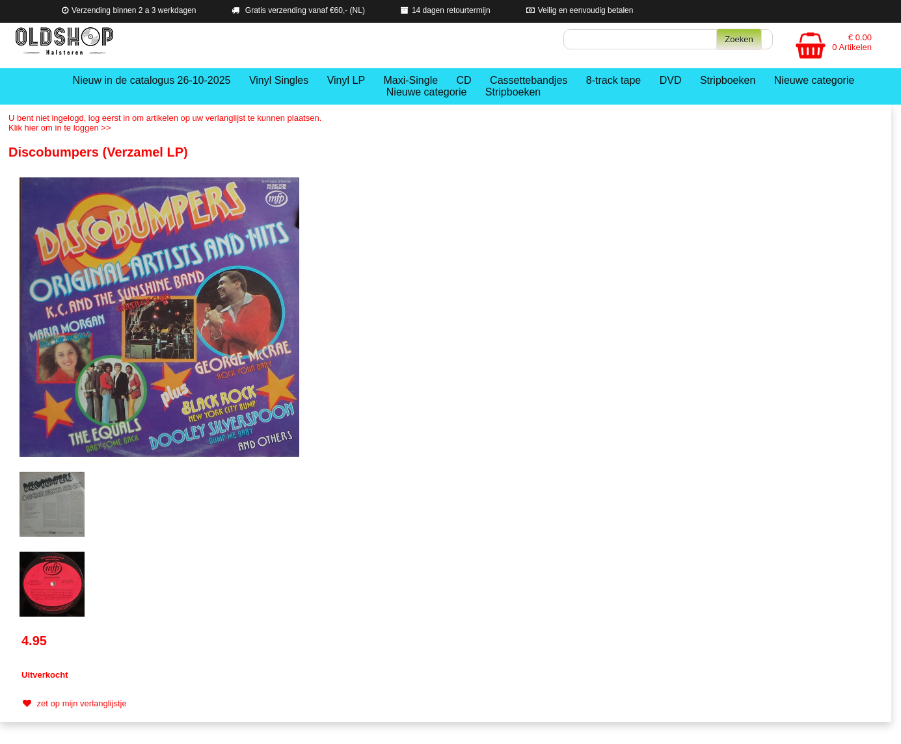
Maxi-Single (411, 80)
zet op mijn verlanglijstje (73, 703)
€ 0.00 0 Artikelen (852, 42)
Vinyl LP (346, 80)
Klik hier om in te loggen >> (59, 128)
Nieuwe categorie (814, 80)
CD (464, 80)
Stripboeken (727, 80)
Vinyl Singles (278, 80)
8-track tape (613, 80)
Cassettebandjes (528, 80)
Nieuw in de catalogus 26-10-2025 (152, 80)
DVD (671, 80)
